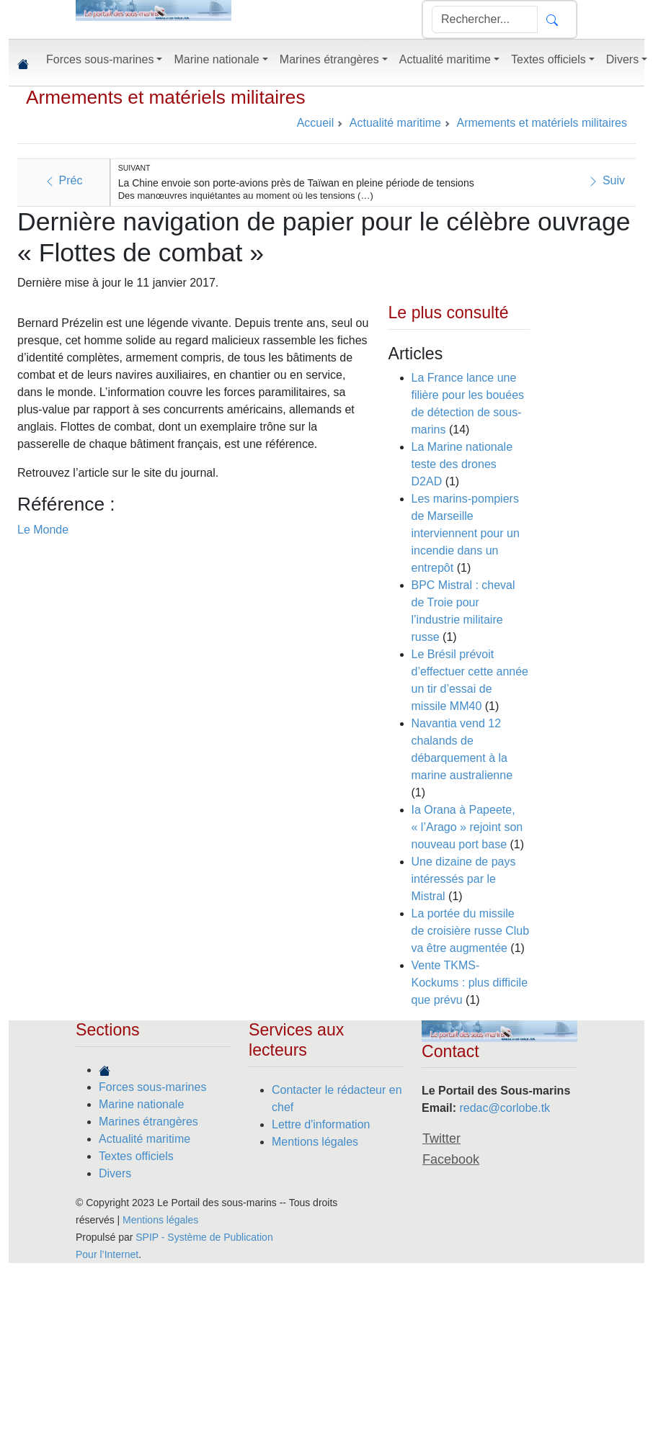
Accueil (315, 123)
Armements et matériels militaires (166, 97)
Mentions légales (315, 1142)
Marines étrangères (148, 1121)
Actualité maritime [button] (445, 59)
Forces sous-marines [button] (100, 59)
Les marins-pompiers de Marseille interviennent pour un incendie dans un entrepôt (466, 533)
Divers (115, 1173)
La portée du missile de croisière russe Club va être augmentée (471, 930)
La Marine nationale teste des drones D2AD (462, 464)
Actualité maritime (144, 1139)
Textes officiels (136, 1156)
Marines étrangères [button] (329, 59)
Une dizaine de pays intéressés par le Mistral (464, 878)
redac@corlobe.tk (504, 1108)
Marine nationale (141, 1104)
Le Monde (42, 530)
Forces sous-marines (152, 1087)
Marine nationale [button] (216, 59)
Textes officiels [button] (548, 59)
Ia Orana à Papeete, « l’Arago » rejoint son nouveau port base (467, 827)
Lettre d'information (321, 1124)
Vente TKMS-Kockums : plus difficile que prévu (470, 982)
